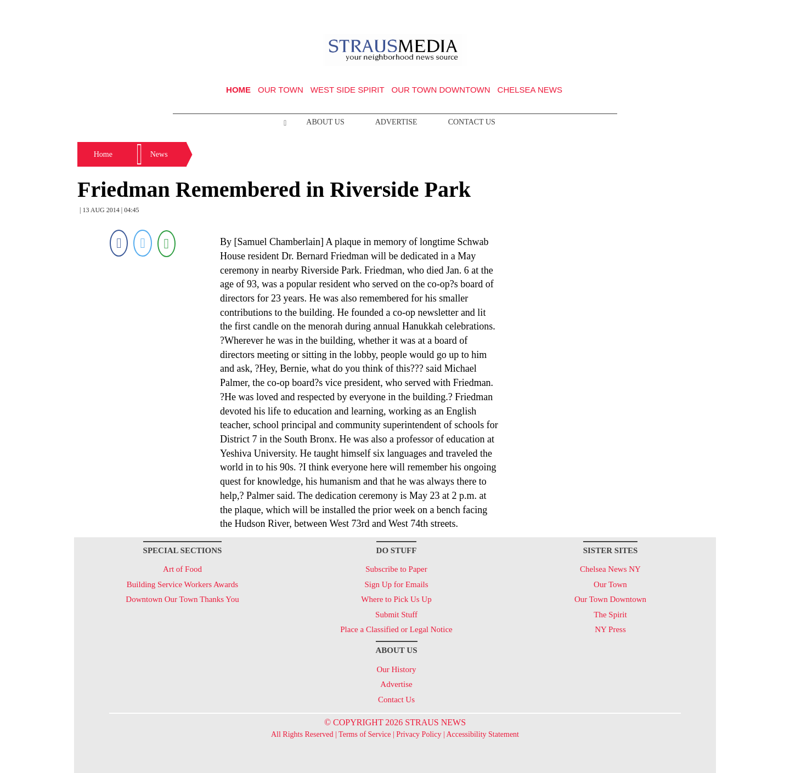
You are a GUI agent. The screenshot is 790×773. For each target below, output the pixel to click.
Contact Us (471, 122)
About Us (325, 122)
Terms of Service (364, 734)
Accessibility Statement (482, 734)
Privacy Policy (418, 734)
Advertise (396, 122)
